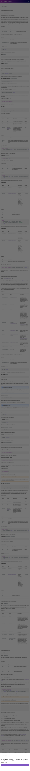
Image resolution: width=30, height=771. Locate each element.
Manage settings (15, 767)
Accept (15, 764)
